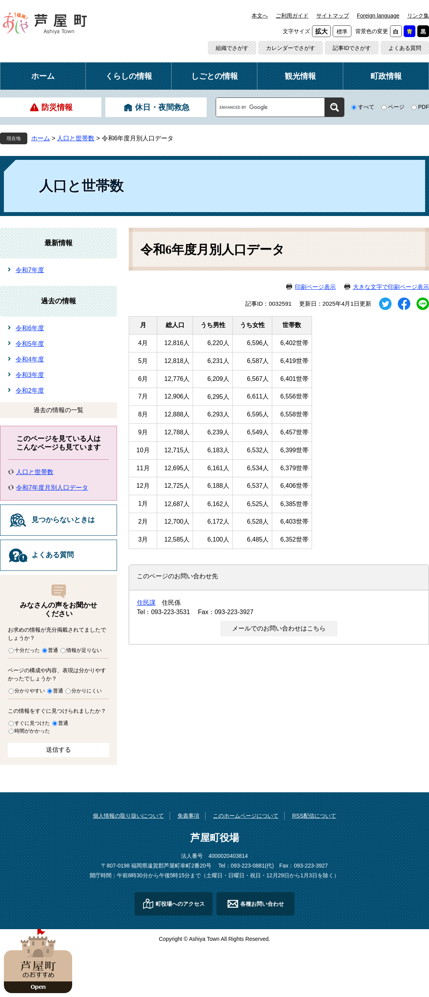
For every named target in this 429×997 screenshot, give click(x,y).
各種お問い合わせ (262, 904)
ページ (396, 107)
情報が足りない (84, 650)
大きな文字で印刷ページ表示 (391, 286)
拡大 (321, 31)
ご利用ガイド (292, 15)
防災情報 (57, 107)
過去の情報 (58, 301)
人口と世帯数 (75, 138)
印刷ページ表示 (315, 286)
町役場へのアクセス (180, 904)
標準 (342, 31)
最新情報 (58, 243)
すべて (366, 107)
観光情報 (300, 76)
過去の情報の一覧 (58, 410)
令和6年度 (30, 328)
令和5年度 (30, 343)
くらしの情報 (128, 76)
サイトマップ (332, 15)
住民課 (146, 602)
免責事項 (188, 816)
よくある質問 (404, 48)
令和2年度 (30, 390)
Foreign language (378, 15)
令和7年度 (30, 270)
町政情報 (386, 76)
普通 (53, 650)
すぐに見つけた (32, 723)
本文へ (260, 15)
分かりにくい (86, 691)
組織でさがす (232, 48)
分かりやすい (29, 691)
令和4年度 (30, 359)
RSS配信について (314, 816)
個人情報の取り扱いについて (128, 816)
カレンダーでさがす (290, 48)
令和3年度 (30, 375)
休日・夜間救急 (162, 107)
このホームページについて (245, 816)
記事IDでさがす (352, 48)
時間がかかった (32, 731)
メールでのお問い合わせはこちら (279, 628)
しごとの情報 (214, 76)
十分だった (27, 650)
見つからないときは (63, 520)
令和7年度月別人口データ (52, 487)
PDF (423, 107)
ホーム (43, 76)
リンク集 (418, 15)
